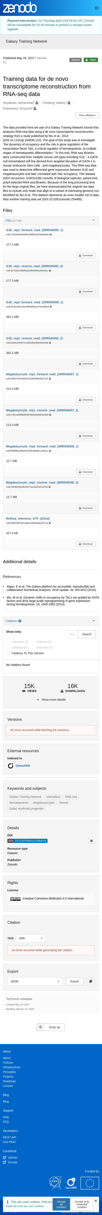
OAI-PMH (9, 1142)
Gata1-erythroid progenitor (26, 808)
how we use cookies (30, 1206)
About (7, 1058)
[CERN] (55, 1188)
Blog (6, 1101)
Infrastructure (11, 1067)
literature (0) (20, 641)
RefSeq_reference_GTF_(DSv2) (28, 518)
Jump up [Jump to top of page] (48, 1027)
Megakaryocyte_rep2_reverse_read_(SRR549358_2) (42, 482)
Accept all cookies (61, 1204)
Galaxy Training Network (26, 41)
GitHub (10, 1157)
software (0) (20, 647)
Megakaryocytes (44, 802)
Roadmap (9, 1081)
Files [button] (50, 220)
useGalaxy (53, 796)
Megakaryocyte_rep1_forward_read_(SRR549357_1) (42, 374)
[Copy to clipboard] (91, 841)
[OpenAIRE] (71, 1188)
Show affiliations (87, 115)
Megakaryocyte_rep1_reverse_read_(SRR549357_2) (42, 410)
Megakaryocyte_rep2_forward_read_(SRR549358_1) (42, 446)
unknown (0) (44, 647)
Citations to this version (28, 653)
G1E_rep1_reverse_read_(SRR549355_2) (34, 266)
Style (10, 938)
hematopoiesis (18, 802)
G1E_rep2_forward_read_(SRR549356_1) (34, 302)
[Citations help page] (20, 621)
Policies (8, 1062)
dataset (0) (44, 641)
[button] (51, 899)
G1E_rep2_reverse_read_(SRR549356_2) (34, 338)
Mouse (64, 802)
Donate (10, 1162)
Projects (8, 1076)
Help (6, 1117)
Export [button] (74, 981)
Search (86, 634)
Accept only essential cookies (82, 1204)
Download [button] (86, 255)
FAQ (6, 1121)
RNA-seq (71, 796)
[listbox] (30, 938)
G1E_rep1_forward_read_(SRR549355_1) (34, 230)
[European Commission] (90, 1188)
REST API (9, 1137)
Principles (9, 1072)
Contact (8, 1086)
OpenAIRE (23, 765)
